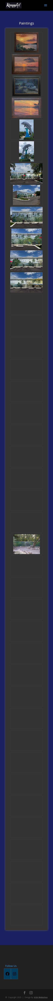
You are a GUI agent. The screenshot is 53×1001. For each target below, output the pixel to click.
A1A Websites (41, 997)
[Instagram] (14, 973)
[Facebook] (7, 973)
